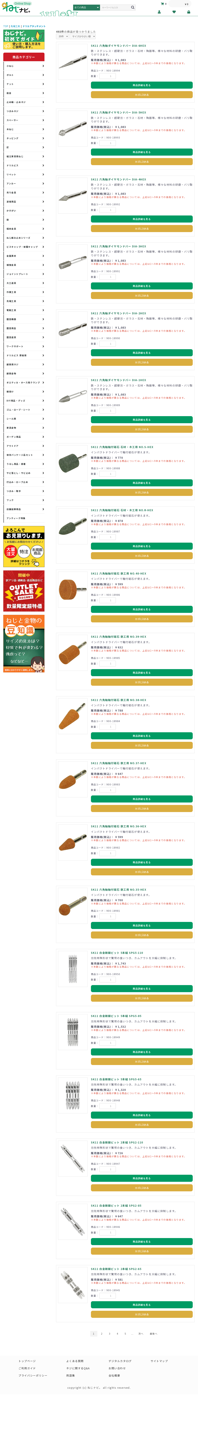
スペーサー (12, 120)
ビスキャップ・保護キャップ (22, 246)
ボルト (10, 74)
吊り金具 (11, 192)
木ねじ (10, 129)
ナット (10, 84)
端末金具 (11, 228)
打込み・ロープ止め (17, 482)
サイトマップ (159, 1361)
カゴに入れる (142, 94)
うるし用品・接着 (16, 463)
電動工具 (11, 310)
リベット (11, 174)
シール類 (11, 418)
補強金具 (11, 264)
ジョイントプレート (17, 274)
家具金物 (11, 427)
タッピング (13, 138)
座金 (9, 93)
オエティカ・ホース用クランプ (23, 382)
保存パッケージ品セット (20, 454)
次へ (140, 1333)
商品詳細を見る (142, 85)
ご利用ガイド (27, 1368)
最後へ (154, 1333)
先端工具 (15, 26)
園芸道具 (11, 337)
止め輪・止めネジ (16, 102)
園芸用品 (11, 328)
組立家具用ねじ (15, 156)
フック (10, 500)
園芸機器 (11, 319)
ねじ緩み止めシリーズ (18, 237)
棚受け (10, 391)
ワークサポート (15, 346)
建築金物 (11, 373)
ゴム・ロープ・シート (18, 409)
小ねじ (10, 65)
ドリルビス (13, 165)
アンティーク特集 (16, 518)
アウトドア (13, 445)
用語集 (70, 1375)
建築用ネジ (13, 364)
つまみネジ (13, 111)
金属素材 (11, 255)
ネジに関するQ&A (78, 1368)
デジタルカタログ (120, 1361)
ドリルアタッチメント (34, 26)
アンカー (11, 183)
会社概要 (114, 1375)
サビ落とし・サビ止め (19, 473)
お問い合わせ (117, 1368)
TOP (5, 26)
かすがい (11, 210)
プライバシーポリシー (32, 1375)
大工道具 (11, 283)
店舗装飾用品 (14, 509)
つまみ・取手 (14, 491)
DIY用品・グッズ (16, 400)
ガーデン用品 (14, 436)
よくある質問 (75, 1361)
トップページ (27, 1361)
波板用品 (11, 201)
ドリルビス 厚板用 (17, 355)
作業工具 (11, 292)
